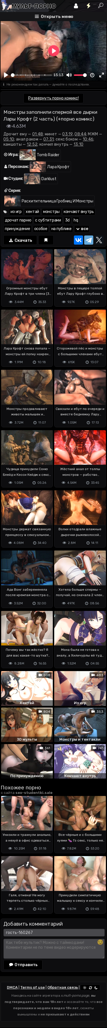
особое (40, 228)
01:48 (37, 134)
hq (76, 220)
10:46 (88, 139)
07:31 (48, 139)
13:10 (79, 144)
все (82, 228)
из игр (16, 211)
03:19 (67, 134)
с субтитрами (48, 220)
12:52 (32, 144)
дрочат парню (18, 220)
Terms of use (32, 987)
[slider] (31, 75)
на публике (61, 228)
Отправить (23, 964)
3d (67, 220)
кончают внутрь (79, 211)
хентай (32, 211)
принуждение (17, 228)
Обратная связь (62, 987)
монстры (51, 211)
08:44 (80, 134)
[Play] (6, 75)
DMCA (12, 987)
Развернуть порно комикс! (53, 98)
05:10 (8, 139)
